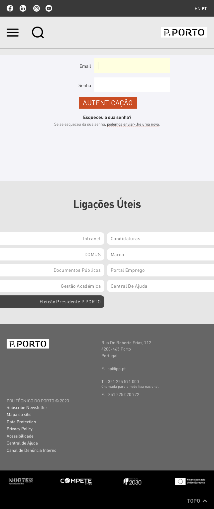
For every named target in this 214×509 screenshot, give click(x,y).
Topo (197, 500)
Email (85, 66)
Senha (84, 85)
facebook (10, 8)
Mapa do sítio (19, 414)
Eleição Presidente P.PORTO (70, 301)
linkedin (23, 8)
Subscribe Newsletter (27, 407)
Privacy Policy (20, 428)
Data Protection (21, 421)
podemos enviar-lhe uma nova (133, 124)
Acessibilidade (20, 436)
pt (204, 8)
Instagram (36, 8)
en (197, 8)
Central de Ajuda (22, 443)
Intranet (92, 238)
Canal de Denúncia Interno (31, 450)
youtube (49, 8)
